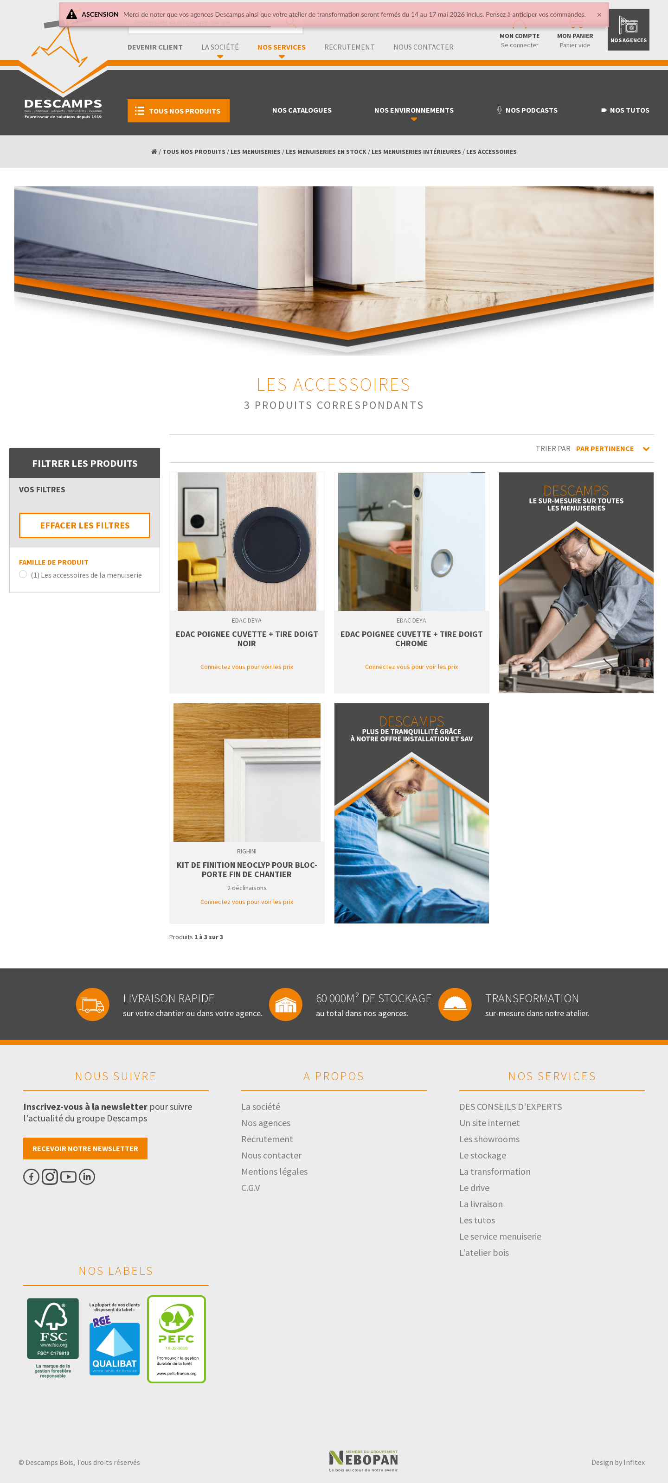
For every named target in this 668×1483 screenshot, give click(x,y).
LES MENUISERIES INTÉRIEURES (416, 151)
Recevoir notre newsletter (85, 1148)
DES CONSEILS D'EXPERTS (510, 1106)
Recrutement (349, 46)
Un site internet (489, 1122)
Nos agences (265, 1122)
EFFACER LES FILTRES (85, 525)
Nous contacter (423, 46)
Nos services (281, 46)
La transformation (495, 1171)
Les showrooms (489, 1139)
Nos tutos (624, 110)
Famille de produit (54, 561)
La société (220, 46)
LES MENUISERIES (256, 151)
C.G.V (250, 1187)
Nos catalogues (302, 110)
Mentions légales (274, 1171)
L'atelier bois (484, 1252)
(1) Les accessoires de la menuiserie (86, 574)
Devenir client (155, 46)
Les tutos (477, 1220)
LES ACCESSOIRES (491, 151)
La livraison (481, 1203)
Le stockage (482, 1155)
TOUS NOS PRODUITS (193, 151)
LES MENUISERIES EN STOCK (326, 151)
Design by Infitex (618, 1462)
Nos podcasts (527, 110)
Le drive (474, 1187)
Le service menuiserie (500, 1236)
